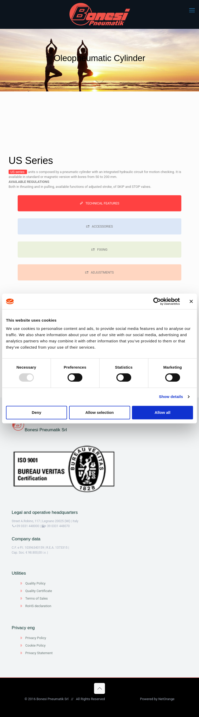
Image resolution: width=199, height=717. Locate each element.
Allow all (162, 412)
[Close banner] (191, 301)
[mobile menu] (192, 10)
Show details (171, 396)
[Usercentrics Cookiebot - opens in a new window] (157, 301)
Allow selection (99, 412)
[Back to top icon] (99, 688)
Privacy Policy (35, 638)
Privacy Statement (38, 653)
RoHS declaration (38, 606)
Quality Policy (35, 583)
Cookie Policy (35, 645)
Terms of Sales (36, 598)
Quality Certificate (38, 591)
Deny (36, 412)
